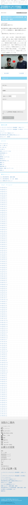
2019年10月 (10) (4, 299)
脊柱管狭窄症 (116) (4, 160)
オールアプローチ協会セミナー (7, 133)
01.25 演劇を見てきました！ (6, 180)
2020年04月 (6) (3, 288)
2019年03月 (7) (3, 313)
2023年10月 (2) (3, 219)
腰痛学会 (3, 491)
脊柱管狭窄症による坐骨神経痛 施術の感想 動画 (13, 487)
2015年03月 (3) (3, 404)
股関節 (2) (2, 158)
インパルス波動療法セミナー (8, 484)
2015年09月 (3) (3, 392)
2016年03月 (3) (3, 381)
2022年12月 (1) (3, 231)
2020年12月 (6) (3, 273)
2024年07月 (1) (3, 212)
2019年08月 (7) (3, 303)
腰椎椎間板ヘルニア (6, 454)
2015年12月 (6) (3, 387)
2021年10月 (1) (3, 254)
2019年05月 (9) (3, 309)
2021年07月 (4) (3, 259)
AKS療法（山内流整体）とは (8, 489)
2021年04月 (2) (3, 265)
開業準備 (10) (3, 166)
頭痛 (2, 462)
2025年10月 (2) (3, 195)
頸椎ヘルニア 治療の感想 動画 (9, 485)
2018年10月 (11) (4, 322)
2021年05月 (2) (3, 263)
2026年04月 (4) (3, 187)
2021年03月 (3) (3, 267)
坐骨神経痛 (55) (3, 153)
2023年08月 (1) (3, 223)
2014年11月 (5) (3, 411)
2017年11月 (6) (3, 343)
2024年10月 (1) (3, 208)
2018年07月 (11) (4, 328)
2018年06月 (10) (4, 330)
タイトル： (5, 85)
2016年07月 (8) (3, 373)
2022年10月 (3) (3, 233)
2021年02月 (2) (3, 269)
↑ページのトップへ (5, 426)
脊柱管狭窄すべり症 (6, 459)
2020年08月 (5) (3, 280)
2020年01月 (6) (3, 294)
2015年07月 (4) (3, 396)
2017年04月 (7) (3, 356)
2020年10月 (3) (3, 276)
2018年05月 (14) (4, 332)
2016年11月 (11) (4, 366)
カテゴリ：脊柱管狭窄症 (21, 12)
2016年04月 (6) (3, 379)
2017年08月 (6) (3, 349)
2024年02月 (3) (3, 216)
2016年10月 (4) (3, 368)
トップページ (5, 428)
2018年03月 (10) (4, 335)
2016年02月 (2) (3, 383)
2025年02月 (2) (3, 202)
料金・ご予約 (5, 435)
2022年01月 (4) (3, 248)
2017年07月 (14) (4, 351)
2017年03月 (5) (3, 358)
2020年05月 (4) (3, 286)
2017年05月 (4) (3, 354)
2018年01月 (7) (3, 339)
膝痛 (2, 464)
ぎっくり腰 (3, 452)
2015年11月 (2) (3, 389)
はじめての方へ (6, 430)
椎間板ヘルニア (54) (4, 156)
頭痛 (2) (2, 170)
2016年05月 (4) (3, 377)
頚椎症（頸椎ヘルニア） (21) (6, 168)
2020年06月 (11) (4, 284)
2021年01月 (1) (3, 271)
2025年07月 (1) (3, 198)
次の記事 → (22, 73)
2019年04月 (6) (3, 311)
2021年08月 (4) (3, 257)
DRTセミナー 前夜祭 (5, 136)
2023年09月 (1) (3, 221)
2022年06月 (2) (3, 238)
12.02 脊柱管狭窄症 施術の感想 (7, 176)
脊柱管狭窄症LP (5, 466)
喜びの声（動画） (7, 444)
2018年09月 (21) (4, 324)
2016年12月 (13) (4, 364)
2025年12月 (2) (3, 193)
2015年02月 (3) (3, 406)
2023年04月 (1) (3, 227)
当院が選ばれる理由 (7, 433)
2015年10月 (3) (3, 390)
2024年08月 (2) (3, 210)
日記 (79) (2, 154)
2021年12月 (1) (3, 250)
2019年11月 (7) (3, 297)
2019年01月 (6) (3, 316)
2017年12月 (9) (3, 341)
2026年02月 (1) (3, 191)
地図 (3, 437)
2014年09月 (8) (3, 415)
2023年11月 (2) (3, 217)
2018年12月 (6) (3, 318)
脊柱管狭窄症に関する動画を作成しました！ (10, 134)
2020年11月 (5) (3, 275)
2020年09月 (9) (3, 278)
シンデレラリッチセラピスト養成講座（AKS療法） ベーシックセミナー (14, 130)
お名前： (4, 90)
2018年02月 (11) (4, 337)
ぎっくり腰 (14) (3, 145)
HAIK (14, 503)
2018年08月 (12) (4, 326)
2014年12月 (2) (3, 409)
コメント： (5, 99)
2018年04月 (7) (3, 333)
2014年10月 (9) (3, 413)
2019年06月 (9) (3, 307)
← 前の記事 (5, 73)
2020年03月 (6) (3, 290)
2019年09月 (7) (3, 301)
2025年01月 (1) (3, 204)
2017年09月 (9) (3, 347)
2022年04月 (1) (3, 242)
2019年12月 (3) (3, 295)
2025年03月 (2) (3, 200)
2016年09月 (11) (4, 370)
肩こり (2, 461)
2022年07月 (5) (3, 236)
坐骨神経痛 (3, 457)
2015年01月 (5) (3, 408)
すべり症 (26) (3, 147)
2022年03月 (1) (3, 244)
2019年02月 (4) (3, 314)
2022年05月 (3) (3, 240)
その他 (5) (2, 149)
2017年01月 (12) (4, 362)
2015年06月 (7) (3, 398)
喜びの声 (4, 442)
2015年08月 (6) (3, 394)
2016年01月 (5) (3, 385)
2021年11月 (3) (3, 252)
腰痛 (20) (2, 162)
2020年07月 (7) (3, 282)
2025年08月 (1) (3, 197)
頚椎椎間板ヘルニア (6, 456)
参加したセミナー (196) (5, 151)
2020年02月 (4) (3, 292)
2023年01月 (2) (3, 229)
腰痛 (2, 450)
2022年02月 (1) (3, 246)
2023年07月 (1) (3, 225)
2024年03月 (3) (3, 214)
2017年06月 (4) (3, 353)
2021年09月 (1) (3, 256)
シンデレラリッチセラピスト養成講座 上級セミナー (12, 127)
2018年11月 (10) (4, 320)
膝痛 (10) (2, 164)
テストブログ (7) (4, 143)
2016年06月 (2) (3, 375)
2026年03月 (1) (3, 189)
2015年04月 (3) (3, 402)
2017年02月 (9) (3, 360)
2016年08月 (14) (4, 372)
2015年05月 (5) (3, 400)
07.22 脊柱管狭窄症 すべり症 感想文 (9, 178)
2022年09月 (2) (3, 235)
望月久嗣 (9, 499)
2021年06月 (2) (3, 261)
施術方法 (4, 440)
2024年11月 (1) (3, 206)
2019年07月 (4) (3, 305)
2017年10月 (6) (3, 345)
